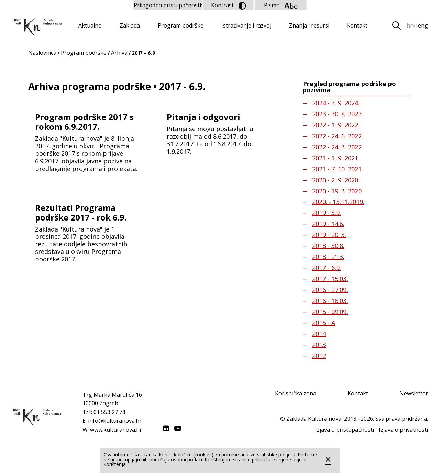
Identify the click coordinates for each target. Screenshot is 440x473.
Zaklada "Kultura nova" (37, 27)
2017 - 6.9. (326, 268)
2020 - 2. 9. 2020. (336, 180)
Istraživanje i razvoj (246, 25)
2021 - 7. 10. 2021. (337, 169)
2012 (319, 356)
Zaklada (130, 25)
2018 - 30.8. (328, 245)
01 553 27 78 (109, 412)
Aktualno (90, 25)
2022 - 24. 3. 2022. (337, 147)
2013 (319, 345)
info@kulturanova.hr (115, 420)
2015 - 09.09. (330, 312)
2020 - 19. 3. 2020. (337, 191)
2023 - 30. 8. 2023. (337, 114)
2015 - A (323, 323)
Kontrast (228, 5)
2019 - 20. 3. (329, 234)
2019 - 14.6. (328, 223)
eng (423, 25)
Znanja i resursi (309, 25)
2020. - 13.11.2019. (338, 201)
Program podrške (181, 25)
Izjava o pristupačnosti (344, 429)
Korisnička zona (295, 393)
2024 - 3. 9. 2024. (336, 103)
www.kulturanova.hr (116, 429)
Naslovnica (42, 52)
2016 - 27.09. (330, 290)
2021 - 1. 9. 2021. (336, 158)
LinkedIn (166, 428)
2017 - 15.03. (330, 279)
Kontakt (357, 25)
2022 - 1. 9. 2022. (336, 125)
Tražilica (399, 25)
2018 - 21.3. (328, 256)
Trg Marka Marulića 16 (112, 394)
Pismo (281, 5)
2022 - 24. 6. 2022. (337, 136)
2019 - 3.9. (326, 212)
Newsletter (413, 393)
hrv (411, 25)
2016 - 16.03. (330, 301)
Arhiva (119, 52)
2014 (319, 334)
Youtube (177, 428)
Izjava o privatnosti (403, 429)
